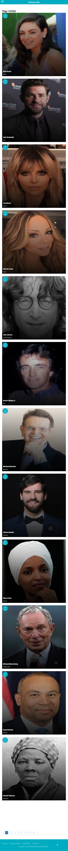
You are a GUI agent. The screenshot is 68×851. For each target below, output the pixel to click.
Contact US (35, 843)
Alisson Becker (8, 532)
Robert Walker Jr (9, 401)
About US (5, 843)
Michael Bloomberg (10, 664)
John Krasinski (8, 137)
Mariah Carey (8, 269)
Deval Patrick (8, 730)
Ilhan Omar (7, 598)
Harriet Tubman (9, 796)
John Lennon (7, 335)
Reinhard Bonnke (9, 466)
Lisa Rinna (7, 203)
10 (34, 832)
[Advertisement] (34, 816)
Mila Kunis (7, 71)
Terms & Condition (15, 843)
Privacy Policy (26, 843)
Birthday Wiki (34, 2)
